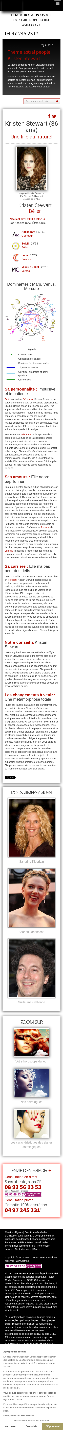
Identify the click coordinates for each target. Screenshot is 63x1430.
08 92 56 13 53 (23, 1187)
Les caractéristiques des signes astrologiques (31, 1145)
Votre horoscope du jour (31, 1061)
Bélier (25, 247)
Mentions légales (14, 1232)
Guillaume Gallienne (31, 1002)
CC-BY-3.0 (35, 199)
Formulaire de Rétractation (19, 1242)
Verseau (26, 271)
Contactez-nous (23, 1249)
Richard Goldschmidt (33, 196)
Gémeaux (27, 235)
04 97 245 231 (20, 33)
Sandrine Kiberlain (31, 861)
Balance (26, 259)
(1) (36, 32)
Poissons (46, 527)
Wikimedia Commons (34, 193)
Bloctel (36, 1249)
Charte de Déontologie (43, 1239)
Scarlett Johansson (31, 932)
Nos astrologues (31, 1102)
